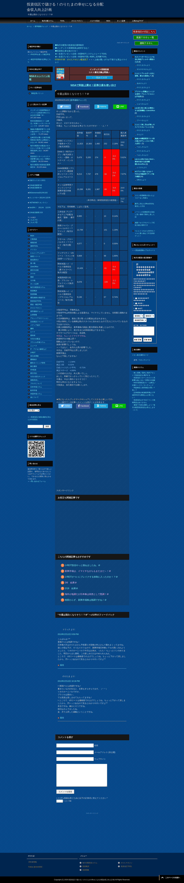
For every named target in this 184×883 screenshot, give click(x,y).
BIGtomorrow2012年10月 (38, 193)
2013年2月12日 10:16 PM (69, 681)
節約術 (32, 335)
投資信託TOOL (35, 301)
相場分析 (33, 243)
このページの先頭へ (172, 878)
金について (34, 397)
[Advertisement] (77, 35)
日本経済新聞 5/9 (35, 185)
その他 (32, 280)
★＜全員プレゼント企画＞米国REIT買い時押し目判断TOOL (81, 57)
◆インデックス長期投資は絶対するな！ (72, 48)
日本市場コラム (36, 387)
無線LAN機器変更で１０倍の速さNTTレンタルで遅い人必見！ (40, 131)
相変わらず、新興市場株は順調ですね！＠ (86, 600)
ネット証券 (121, 21)
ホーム (32, 21)
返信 (62, 665)
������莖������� (141, 299)
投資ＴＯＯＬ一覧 (145, 37)
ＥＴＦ (32, 332)
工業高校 (33, 239)
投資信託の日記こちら (144, 32)
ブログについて (36, 383)
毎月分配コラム (47, 21)
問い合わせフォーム (38, 481)
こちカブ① (33, 220)
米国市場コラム (36, 394)
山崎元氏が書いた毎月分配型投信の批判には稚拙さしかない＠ (40, 139)
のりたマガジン (77, 21)
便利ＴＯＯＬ (146, 43)
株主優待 (33, 366)
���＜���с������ (141, 304)
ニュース (33, 346)
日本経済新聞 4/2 (35, 188)
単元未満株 (34, 356)
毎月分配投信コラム (37, 287)
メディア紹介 (35, 325)
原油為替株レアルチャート (145, 250)
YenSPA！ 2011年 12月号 (40, 208)
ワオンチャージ (144, 360)
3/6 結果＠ (71, 582)
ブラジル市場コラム (37, 342)
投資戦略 (33, 294)
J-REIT (32, 353)
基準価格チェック (78, 100)
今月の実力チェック (37, 377)
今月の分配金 (35, 339)
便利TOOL (34, 246)
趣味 (32, 328)
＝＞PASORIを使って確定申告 (39, 54)
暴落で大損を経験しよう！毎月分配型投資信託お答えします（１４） (143, 407)
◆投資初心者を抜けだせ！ (66, 51)
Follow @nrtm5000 (35, 867)
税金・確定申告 (36, 304)
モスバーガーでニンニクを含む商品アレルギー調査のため (145, 59)
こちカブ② (33, 222)
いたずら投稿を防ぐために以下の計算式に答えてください (82, 798)
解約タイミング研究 (37, 363)
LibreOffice (34, 267)
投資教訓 (33, 291)
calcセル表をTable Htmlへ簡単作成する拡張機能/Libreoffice (145, 161)
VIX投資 (33, 370)
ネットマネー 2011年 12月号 (40, 198)
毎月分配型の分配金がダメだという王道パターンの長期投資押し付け (40, 148)
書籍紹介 (33, 359)
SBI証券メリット (37, 93)
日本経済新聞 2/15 (36, 212)
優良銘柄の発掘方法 (37, 298)
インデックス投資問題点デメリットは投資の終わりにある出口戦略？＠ (40, 112)
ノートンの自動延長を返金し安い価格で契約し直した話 (145, 214)
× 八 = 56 (63, 801)
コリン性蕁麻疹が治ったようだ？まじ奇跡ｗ (145, 196)
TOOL (62, 21)
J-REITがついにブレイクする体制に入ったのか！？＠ (91, 577)
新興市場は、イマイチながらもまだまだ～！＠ (88, 571)
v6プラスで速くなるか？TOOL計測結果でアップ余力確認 (144, 174)
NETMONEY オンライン (38, 203)
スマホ (32, 273)
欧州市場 (33, 390)
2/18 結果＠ (71, 588)
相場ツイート (35, 256)
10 (142, 176)
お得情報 (33, 315)
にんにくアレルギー (37, 253)
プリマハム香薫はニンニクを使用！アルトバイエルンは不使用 (145, 94)
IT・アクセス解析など (38, 349)
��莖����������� (142, 309)
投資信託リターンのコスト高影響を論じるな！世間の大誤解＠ (40, 158)
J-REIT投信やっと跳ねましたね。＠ (82, 565)
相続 (32, 277)
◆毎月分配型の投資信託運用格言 (69, 45)
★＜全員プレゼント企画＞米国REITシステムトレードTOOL (81, 54)
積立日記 (33, 373)
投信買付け (34, 260)
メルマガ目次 (95, 21)
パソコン (33, 249)
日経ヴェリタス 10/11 (37, 180)
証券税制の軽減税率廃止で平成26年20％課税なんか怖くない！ (143, 395)
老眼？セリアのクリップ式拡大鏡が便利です (145, 224)
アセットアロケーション (39, 318)
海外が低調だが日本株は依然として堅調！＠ (87, 594)
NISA (108, 21)
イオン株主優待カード (140, 355)
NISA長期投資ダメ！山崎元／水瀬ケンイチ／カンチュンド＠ (40, 123)
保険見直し (34, 380)
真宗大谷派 (34, 270)
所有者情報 (32, 862)
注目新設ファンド (37, 322)
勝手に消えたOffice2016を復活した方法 (144, 205)
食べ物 (32, 263)
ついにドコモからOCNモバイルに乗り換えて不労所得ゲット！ (145, 233)
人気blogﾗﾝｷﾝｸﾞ (138, 21)
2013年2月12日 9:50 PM (68, 634)
